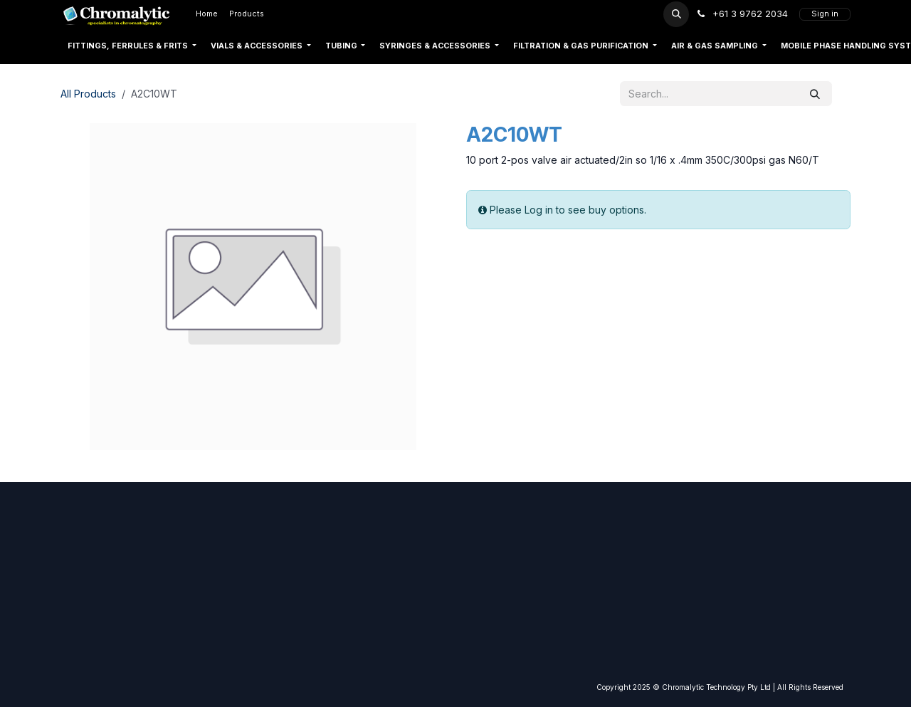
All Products (88, 94)
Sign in (824, 14)
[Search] (815, 93)
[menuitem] (206, 14)
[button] (676, 14)
